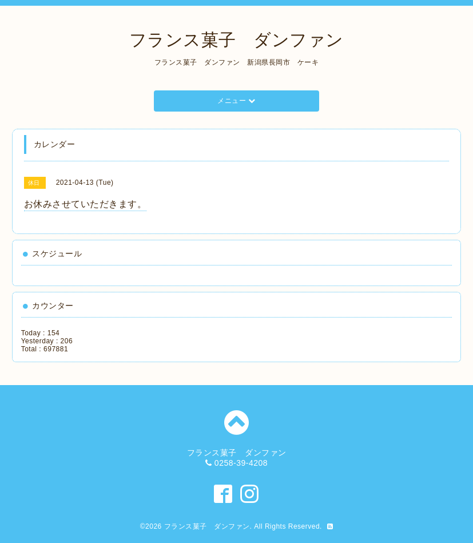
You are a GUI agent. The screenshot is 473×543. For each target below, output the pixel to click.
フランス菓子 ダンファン (236, 39)
